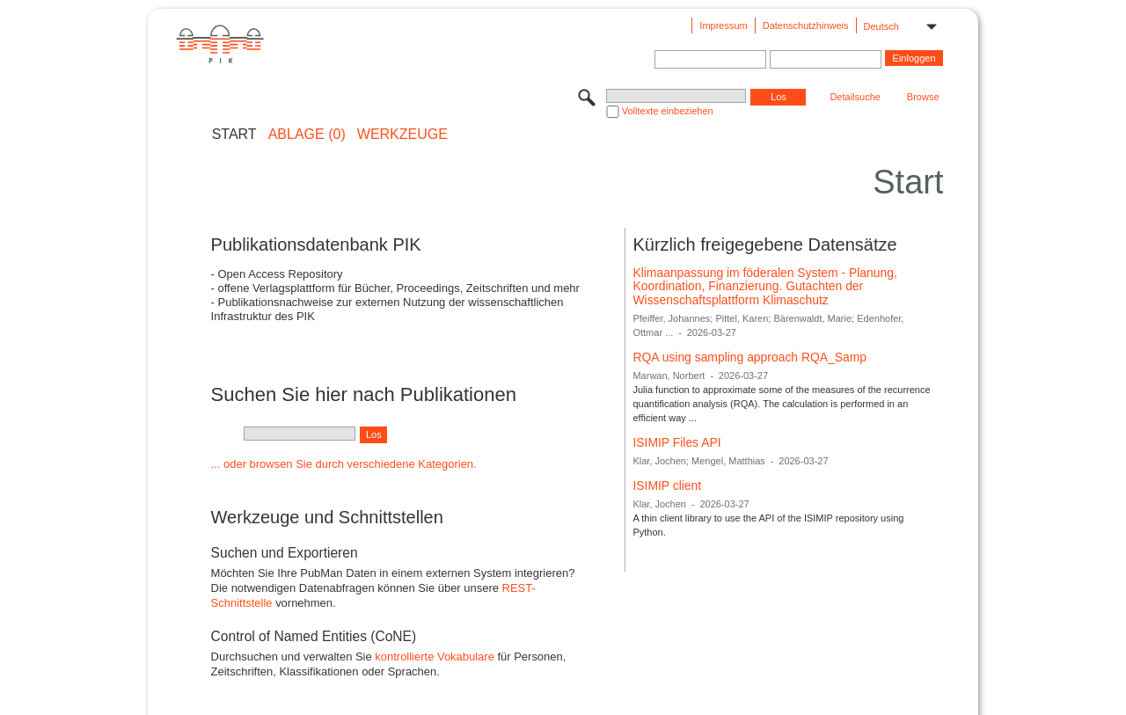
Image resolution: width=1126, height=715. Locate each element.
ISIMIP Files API (676, 442)
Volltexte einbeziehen (667, 111)
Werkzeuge (402, 135)
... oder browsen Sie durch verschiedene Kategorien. (344, 464)
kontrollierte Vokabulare (434, 656)
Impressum (723, 25)
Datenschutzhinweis (806, 25)
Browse (923, 96)
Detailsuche (855, 96)
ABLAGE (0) (307, 135)
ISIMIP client (666, 485)
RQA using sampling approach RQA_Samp (749, 357)
